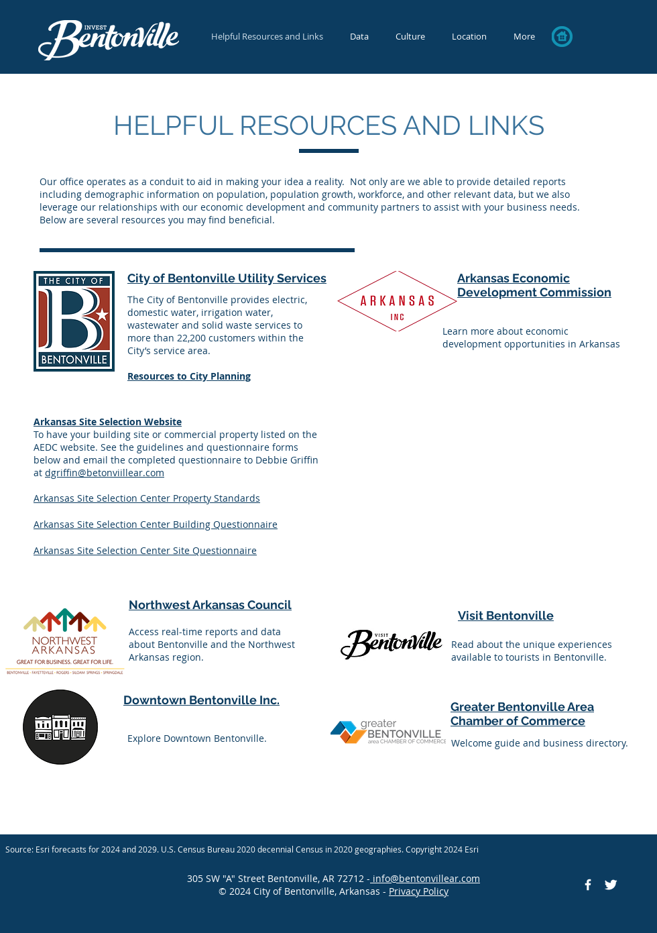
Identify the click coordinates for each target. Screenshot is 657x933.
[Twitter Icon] (610, 884)
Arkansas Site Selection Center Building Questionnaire (156, 524)
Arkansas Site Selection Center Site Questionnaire (145, 550)
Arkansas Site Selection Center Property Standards (147, 498)
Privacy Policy (419, 891)
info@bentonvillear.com (425, 878)
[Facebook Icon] (588, 884)
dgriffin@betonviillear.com (104, 472)
